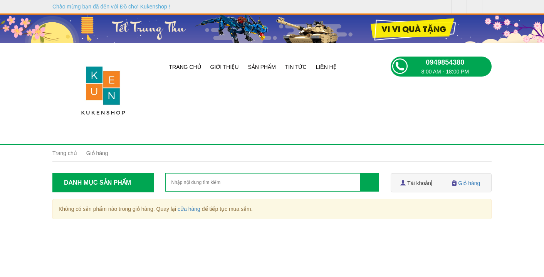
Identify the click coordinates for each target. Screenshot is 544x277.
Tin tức (296, 67)
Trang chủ (185, 67)
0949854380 (445, 62)
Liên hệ (326, 67)
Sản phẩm (261, 67)
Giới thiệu (224, 67)
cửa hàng (189, 209)
